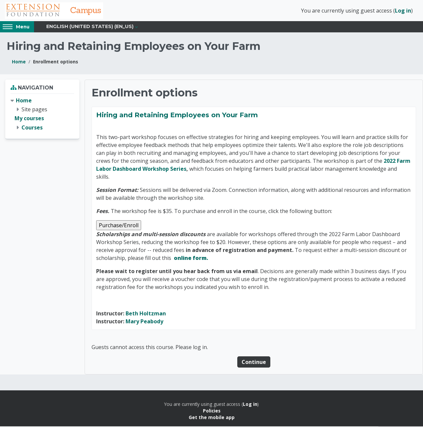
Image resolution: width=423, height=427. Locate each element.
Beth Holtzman (146, 314)
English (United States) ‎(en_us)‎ (90, 27)
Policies (211, 411)
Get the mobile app (212, 418)
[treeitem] (42, 114)
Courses (32, 127)
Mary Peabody (144, 322)
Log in (403, 11)
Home (19, 62)
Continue (254, 362)
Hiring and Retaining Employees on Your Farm (177, 116)
